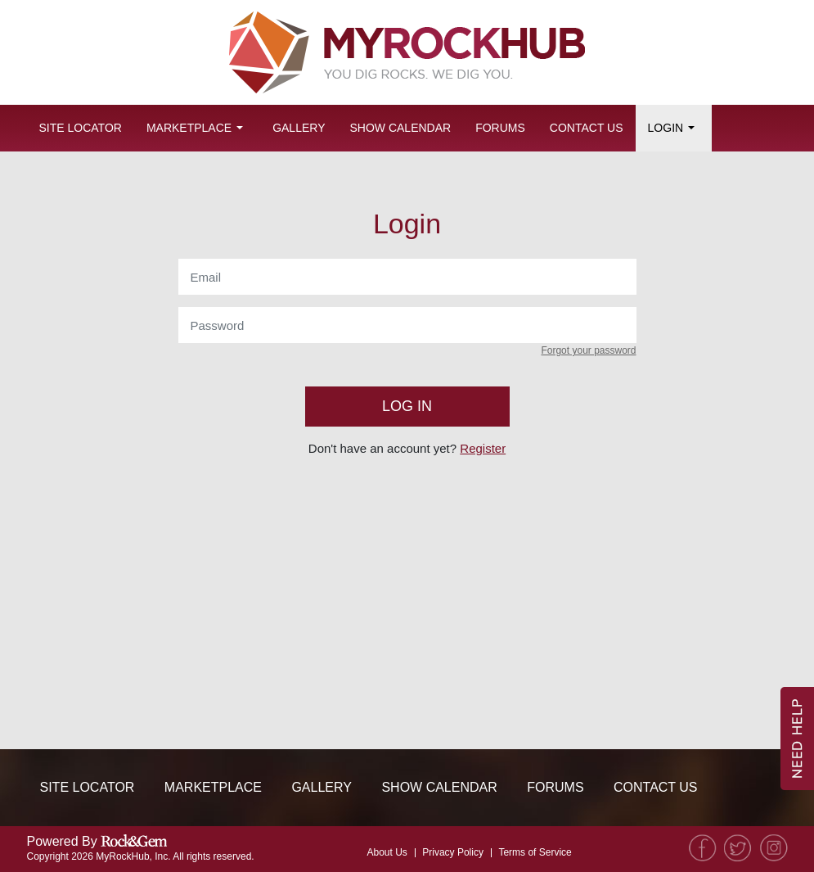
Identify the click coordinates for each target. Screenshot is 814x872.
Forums (500, 127)
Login (666, 127)
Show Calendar (400, 127)
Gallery (298, 127)
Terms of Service (534, 852)
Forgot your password (588, 350)
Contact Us (586, 127)
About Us (387, 852)
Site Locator (80, 127)
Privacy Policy (452, 852)
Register (483, 448)
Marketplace (189, 127)
